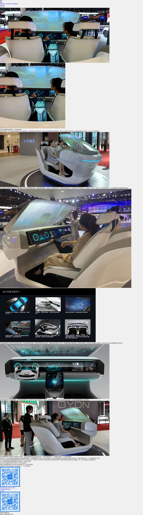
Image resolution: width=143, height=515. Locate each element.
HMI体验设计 (15, 3)
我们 (1, 5)
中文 (1, 7)
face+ (11, 487)
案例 (1, 0)
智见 (14, 487)
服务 (6, 487)
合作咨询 (2, 491)
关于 (8, 487)
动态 (3, 5)
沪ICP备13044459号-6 (5, 489)
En (3, 7)
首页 (1, 487)
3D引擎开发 (9, 3)
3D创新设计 (3, 3)
